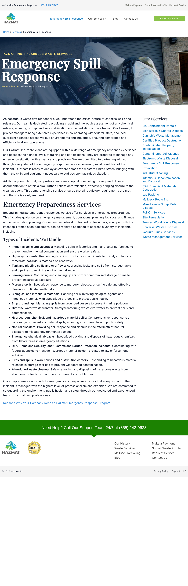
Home (6, 32)
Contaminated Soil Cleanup (160, 153)
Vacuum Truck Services (158, 232)
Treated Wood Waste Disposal (163, 222)
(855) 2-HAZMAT (49, 5)
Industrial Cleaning (155, 173)
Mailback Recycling (155, 199)
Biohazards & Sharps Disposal (162, 130)
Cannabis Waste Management (162, 135)
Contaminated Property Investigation (158, 147)
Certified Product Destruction (162, 140)
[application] (106, 18)
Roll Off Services (153, 212)
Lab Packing (150, 194)
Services (16, 32)
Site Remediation (154, 217)
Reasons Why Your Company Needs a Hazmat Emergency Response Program (56, 403)
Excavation (149, 168)
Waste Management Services (162, 236)
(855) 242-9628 (132, 427)
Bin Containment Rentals (159, 126)
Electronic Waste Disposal (160, 158)
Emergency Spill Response (160, 163)
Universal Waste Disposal (159, 227)
